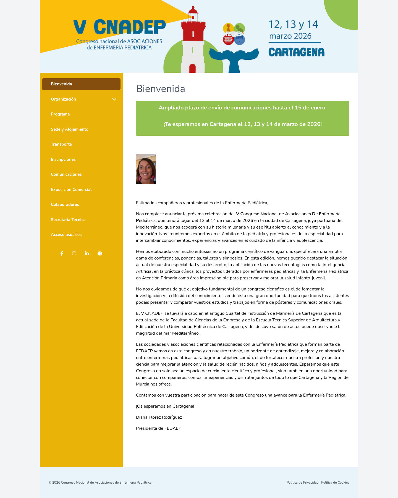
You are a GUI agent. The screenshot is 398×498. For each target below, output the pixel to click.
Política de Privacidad (303, 482)
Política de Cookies (335, 482)
